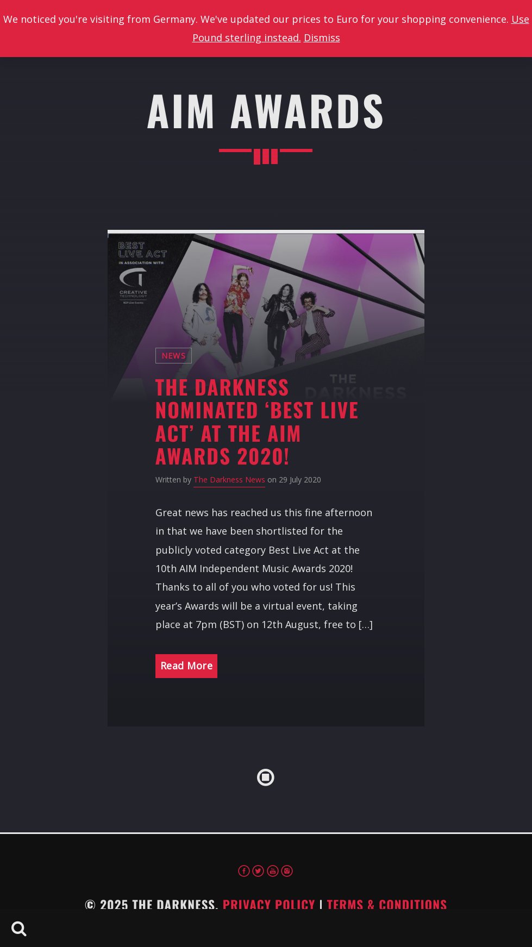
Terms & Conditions (387, 904)
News (173, 355)
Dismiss (322, 37)
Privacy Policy (269, 904)
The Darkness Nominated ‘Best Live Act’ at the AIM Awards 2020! (257, 421)
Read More (186, 665)
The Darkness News (229, 479)
